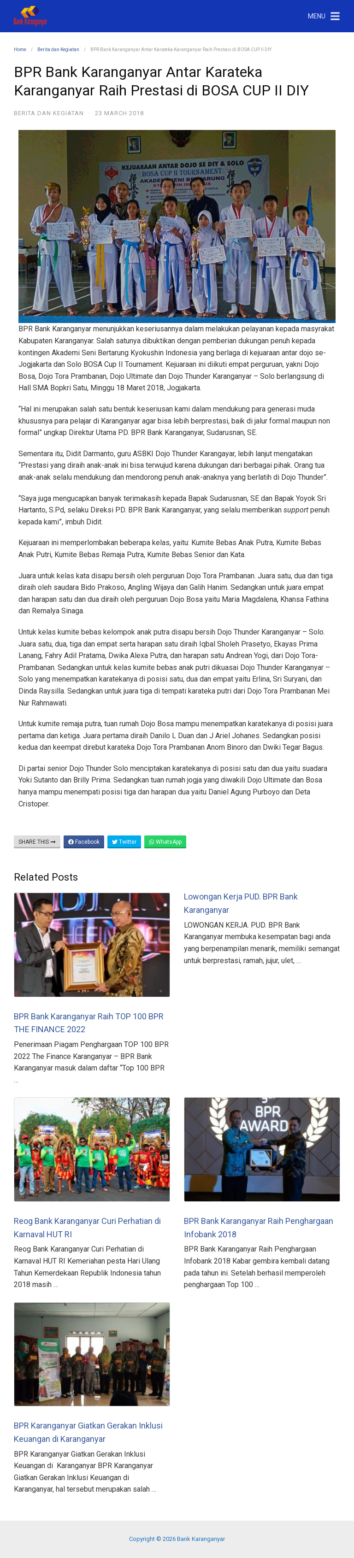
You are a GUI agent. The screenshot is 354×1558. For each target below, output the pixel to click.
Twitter (124, 842)
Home (20, 49)
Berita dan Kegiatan (58, 49)
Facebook (84, 842)
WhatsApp (165, 842)
